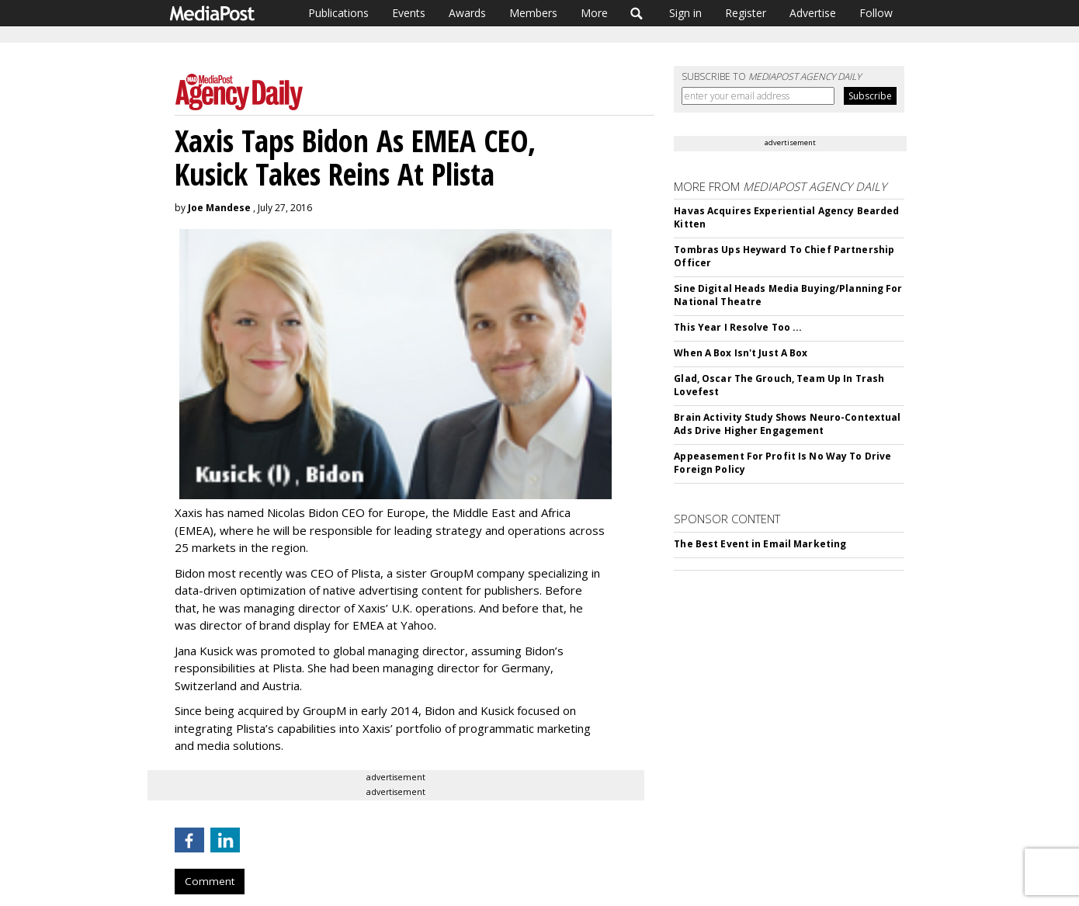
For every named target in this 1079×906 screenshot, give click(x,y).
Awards (467, 12)
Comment (209, 881)
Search (636, 13)
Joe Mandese (219, 207)
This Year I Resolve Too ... (738, 327)
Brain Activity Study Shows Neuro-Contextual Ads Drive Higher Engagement (787, 424)
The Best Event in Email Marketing (760, 543)
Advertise (812, 12)
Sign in (685, 12)
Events (408, 12)
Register (745, 12)
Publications (338, 12)
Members (533, 12)
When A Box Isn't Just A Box (740, 352)
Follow (876, 12)
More (594, 12)
